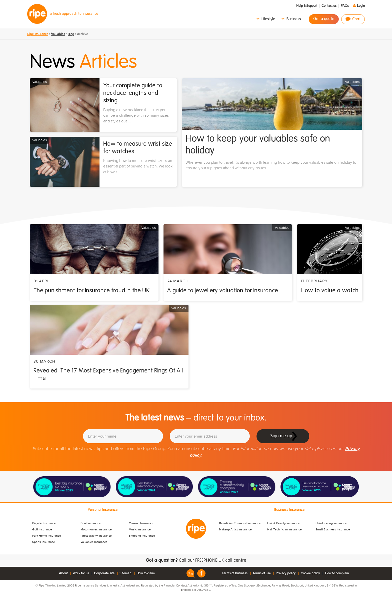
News (83, 62)
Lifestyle (268, 19)
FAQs (345, 6)
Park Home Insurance (46, 535)
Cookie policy (310, 573)
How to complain (337, 573)
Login (361, 6)
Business (293, 19)
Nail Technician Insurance (284, 529)
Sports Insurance (43, 542)
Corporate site (104, 573)
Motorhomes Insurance (96, 529)
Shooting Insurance (142, 535)
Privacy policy (286, 573)
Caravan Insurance (141, 523)
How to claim (145, 573)
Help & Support (306, 6)
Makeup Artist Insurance (235, 529)
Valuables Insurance (94, 542)
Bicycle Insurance (44, 523)
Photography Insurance (96, 535)
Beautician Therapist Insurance (240, 523)
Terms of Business (235, 573)
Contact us (329, 6)
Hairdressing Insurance (331, 523)
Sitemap (126, 573)
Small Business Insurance (333, 529)
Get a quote (323, 19)
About (63, 573)
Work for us (81, 573)
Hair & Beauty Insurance (283, 523)
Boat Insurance (90, 523)
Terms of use (261, 573)
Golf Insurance (42, 529)
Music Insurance (140, 529)
